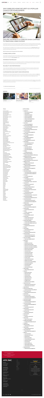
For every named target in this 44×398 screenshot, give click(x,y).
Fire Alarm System (26, 216)
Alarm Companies (26, 133)
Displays (5, 196)
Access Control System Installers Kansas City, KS (31, 129)
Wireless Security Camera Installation (29, 281)
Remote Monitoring (27, 341)
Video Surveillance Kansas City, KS (29, 328)
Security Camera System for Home (28, 288)
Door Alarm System (6, 144)
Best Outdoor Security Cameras (29, 335)
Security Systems (26, 305)
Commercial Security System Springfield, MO (30, 201)
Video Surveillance (31, 102)
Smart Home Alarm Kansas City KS (29, 309)
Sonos (4, 188)
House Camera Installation (27, 237)
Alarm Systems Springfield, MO (20, 101)
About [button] (11, 2)
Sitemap (37, 394)
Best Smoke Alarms (27, 336)
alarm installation (6, 140)
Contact (33, 2)
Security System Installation (27, 300)
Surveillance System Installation (28, 320)
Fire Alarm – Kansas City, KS (28, 212)
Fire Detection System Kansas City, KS (29, 225)
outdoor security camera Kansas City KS (9, 142)
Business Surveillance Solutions (28, 249)
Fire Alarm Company (27, 257)
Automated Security (6, 133)
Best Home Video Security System (29, 244)
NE (4, 163)
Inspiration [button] (23, 2)
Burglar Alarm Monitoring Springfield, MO (30, 165)
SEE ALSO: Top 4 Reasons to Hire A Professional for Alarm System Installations (13, 51)
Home (8, 2)
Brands (28, 2)
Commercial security (6, 158)
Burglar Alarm (5, 143)
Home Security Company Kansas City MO (30, 232)
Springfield (5, 129)
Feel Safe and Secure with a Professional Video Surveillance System (34, 101)
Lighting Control (6, 190)
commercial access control (7, 159)
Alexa (4, 192)
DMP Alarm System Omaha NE (29, 204)
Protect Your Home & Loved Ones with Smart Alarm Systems (22, 100)
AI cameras (5, 146)
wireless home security (34, 47)
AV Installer (26, 241)
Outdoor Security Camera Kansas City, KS (30, 284)
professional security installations (8, 157)
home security (5, 128)
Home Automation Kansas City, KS (29, 229)
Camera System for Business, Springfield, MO (30, 173)
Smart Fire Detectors (27, 265)
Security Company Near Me (7, 125)
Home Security (7, 86)
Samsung (5, 198)
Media (5, 191)
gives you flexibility (14, 57)
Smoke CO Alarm (26, 317)
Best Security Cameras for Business (29, 248)
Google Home (5, 200)
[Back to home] (5, 2)
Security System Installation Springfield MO (30, 301)
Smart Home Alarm (6, 121)
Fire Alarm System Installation (27, 220)
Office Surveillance (26, 268)
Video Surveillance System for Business (30, 345)
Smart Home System (26, 313)
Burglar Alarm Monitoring (27, 164)
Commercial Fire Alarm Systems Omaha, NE (30, 189)
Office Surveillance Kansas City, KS (29, 269)
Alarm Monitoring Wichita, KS (7, 101)
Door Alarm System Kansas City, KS (29, 209)
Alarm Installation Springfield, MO (29, 137)
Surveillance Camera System (28, 120)
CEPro (5, 195)
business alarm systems (7, 148)
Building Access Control (27, 161)
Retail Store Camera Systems (28, 260)
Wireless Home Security (27, 347)
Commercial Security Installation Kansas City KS (31, 197)
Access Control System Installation (28, 125)
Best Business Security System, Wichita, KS (30, 157)
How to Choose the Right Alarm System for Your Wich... (9, 88)
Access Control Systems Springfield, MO (30, 132)
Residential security (6, 155)
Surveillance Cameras (27, 280)
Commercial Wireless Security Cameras (30, 339)
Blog (30, 2)
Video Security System (7, 124)
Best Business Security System (27, 156)
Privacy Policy (39, 394)
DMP (4, 123)
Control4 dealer (6, 173)
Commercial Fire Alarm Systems (28, 188)
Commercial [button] (19, 2)
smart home (5, 179)
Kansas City (5, 152)
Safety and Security (6, 122)
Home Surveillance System (7, 167)
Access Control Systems (28, 333)
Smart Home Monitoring (7, 141)
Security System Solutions (28, 264)
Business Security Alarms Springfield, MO (30, 168)
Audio (4, 185)
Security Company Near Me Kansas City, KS (30, 292)
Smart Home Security (6, 170)
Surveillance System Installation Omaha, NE (30, 321)
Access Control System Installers (28, 128)
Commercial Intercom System (28, 253)
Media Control (6, 197)
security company (6, 139)
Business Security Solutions (28, 337)
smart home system (6, 171)
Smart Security (6, 177)
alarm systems (5, 126)
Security (5, 199)
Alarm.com (5, 168)
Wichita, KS (25, 332)
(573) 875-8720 (5, 386)
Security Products (26, 293)
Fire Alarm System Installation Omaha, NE (30, 221)
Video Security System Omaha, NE (29, 325)
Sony (4, 187)
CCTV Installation (26, 177)
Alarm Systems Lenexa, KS (28, 148)
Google (5, 193)
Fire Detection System (26, 224)
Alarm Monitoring (6, 138)
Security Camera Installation (7, 135)
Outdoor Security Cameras (28, 277)
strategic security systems (7, 145)
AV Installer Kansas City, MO (28, 152)
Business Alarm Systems (28, 273)
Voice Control (5, 180)
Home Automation (6, 127)
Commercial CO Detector (27, 185)
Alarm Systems (6, 130)
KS (4, 151)
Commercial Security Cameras (27, 193)
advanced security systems (7, 154)
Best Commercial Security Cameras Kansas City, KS (31, 160)
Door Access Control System (7, 166)
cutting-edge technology (7, 153)
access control (5, 160)
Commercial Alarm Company (27, 180)
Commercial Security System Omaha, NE (30, 200)
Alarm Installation (6, 162)
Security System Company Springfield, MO (30, 297)
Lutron (5, 182)
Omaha (5, 134)
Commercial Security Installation (28, 196)
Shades (5, 183)
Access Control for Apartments (29, 112)
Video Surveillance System (27, 329)
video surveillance (6, 178)
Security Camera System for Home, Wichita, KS (31, 289)
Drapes (5, 184)
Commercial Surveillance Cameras (29, 256)
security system (6, 137)
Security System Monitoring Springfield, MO (30, 304)
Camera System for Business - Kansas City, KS (30, 172)
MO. (4, 132)
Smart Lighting (6, 181)
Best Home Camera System (28, 272)
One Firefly (35, 394)
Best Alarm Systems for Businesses (28, 153)
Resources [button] (37, 2)
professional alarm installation (7, 156)
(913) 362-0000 (5, 365)
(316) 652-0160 (5, 381)
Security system (6, 164)
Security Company (6, 136)
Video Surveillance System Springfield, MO (30, 331)
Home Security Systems (27, 233)
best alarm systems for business (8, 149)
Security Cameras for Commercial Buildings (30, 261)
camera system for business (7, 147)
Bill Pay (40, 2)
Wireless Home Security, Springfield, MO (30, 348)
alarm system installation (7, 165)
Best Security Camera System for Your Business (31, 245)
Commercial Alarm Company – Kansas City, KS (31, 181)
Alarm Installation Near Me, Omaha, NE (30, 140)
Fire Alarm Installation (26, 213)
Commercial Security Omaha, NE (29, 192)
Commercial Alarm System (7, 131)
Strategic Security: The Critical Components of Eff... (34, 88)
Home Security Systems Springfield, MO (30, 236)
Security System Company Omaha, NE (29, 296)
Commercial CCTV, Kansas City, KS (29, 184)
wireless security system (7, 176)
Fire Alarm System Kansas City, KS (29, 217)
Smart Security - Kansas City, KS (29, 316)
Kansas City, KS (26, 240)
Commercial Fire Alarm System (29, 252)
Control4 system (6, 172)
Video (4, 186)
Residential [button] (14, 2)
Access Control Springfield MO (29, 124)
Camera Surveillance (26, 169)
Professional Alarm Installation (8, 161)
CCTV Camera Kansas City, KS (29, 176)
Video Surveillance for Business (29, 344)
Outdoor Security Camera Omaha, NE (29, 285)
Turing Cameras (6, 174)
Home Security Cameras (28, 276)
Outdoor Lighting (6, 189)
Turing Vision (5, 175)
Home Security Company (7, 169)
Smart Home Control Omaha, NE (29, 312)
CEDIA (5, 194)
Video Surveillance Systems (28, 121)
